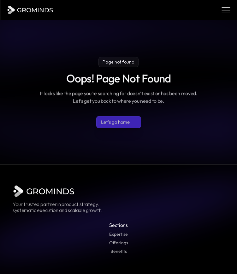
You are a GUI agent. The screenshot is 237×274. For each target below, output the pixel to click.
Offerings (118, 243)
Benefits (118, 251)
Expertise (118, 234)
